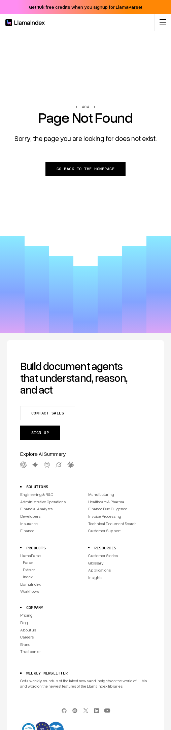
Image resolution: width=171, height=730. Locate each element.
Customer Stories (103, 555)
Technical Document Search (112, 523)
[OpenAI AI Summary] (23, 465)
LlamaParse (30, 555)
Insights (95, 577)
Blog (24, 622)
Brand (25, 644)
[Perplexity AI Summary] (47, 465)
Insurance (29, 523)
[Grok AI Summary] (59, 465)
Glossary (96, 562)
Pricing (26, 615)
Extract (29, 569)
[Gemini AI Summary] (35, 465)
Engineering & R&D (36, 494)
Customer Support (104, 530)
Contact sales (47, 412)
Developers (30, 516)
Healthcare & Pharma (106, 501)
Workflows (29, 591)
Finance (27, 530)
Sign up (40, 432)
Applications (99, 570)
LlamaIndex (30, 584)
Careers (27, 637)
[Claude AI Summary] (70, 465)
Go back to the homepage (85, 168)
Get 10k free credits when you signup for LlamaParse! (85, 7)
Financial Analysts (36, 508)
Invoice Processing (104, 516)
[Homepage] (25, 22)
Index (28, 576)
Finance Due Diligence (107, 508)
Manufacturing (101, 494)
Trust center (30, 651)
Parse (28, 562)
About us (28, 629)
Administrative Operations (43, 501)
